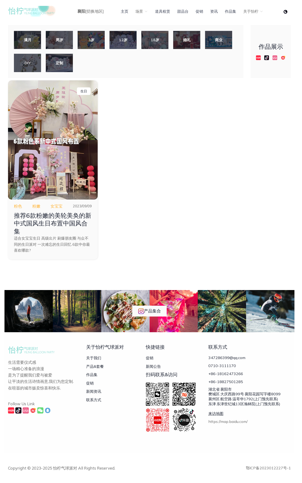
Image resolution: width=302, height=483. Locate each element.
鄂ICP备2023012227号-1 (268, 468)
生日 (83, 91)
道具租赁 (162, 11)
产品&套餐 (95, 366)
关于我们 (93, 358)
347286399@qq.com (226, 357)
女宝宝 (56, 206)
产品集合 (149, 311)
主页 (124, 11)
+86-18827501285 (225, 381)
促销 (199, 11)
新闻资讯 (93, 391)
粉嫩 (36, 206)
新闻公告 (153, 366)
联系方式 (93, 399)
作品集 (230, 11)
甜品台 (183, 11)
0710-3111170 (222, 365)
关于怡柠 (253, 11)
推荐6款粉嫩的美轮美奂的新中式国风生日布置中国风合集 (52, 223)
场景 (141, 11)
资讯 (214, 11)
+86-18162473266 (225, 373)
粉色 (18, 206)
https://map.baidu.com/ (228, 421)
